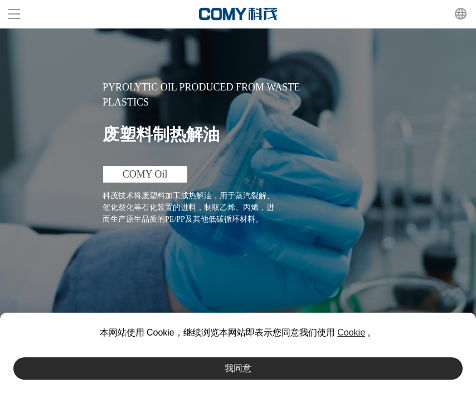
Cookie (351, 332)
